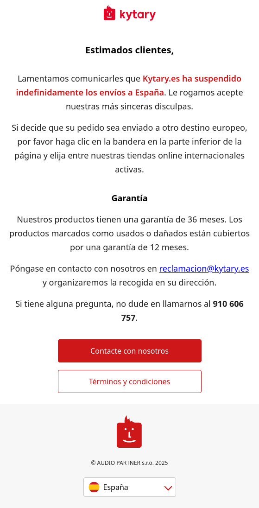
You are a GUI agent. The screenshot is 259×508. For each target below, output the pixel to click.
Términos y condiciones (130, 381)
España (115, 487)
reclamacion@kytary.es (204, 268)
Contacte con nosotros (129, 351)
